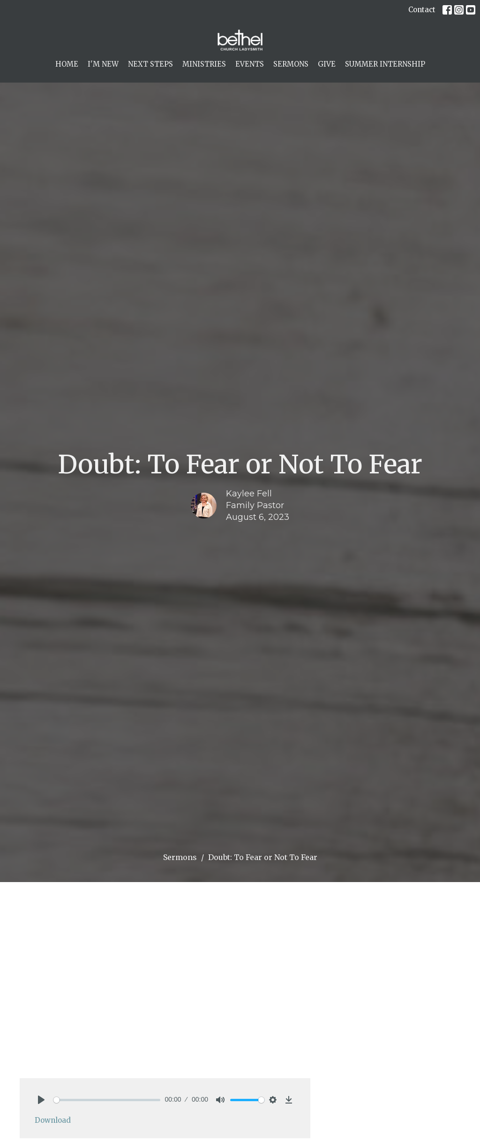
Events (249, 64)
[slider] (106, 1100)
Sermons (290, 64)
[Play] (41, 1099)
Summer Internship (385, 64)
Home (66, 64)
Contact (421, 9)
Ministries (204, 64)
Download (53, 1120)
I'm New (103, 64)
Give (327, 64)
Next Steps (150, 64)
